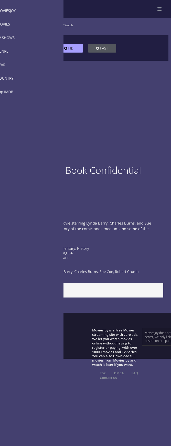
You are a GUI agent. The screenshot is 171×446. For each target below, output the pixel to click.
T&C (103, 373)
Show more (17, 239)
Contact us (108, 377)
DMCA (119, 373)
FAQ (135, 373)
